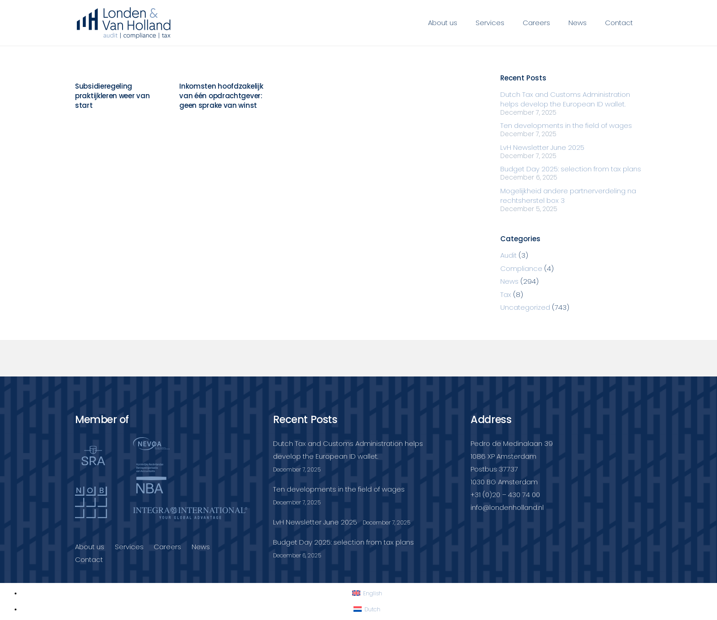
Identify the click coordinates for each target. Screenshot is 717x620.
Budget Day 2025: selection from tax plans (570, 169)
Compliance (521, 268)
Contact (89, 559)
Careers (167, 546)
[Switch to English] (367, 593)
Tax (505, 294)
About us (89, 546)
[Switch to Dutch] (366, 609)
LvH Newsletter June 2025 (542, 147)
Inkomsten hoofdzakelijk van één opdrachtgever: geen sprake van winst (221, 95)
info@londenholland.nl (507, 507)
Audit (508, 255)
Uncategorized (525, 307)
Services (129, 546)
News (509, 281)
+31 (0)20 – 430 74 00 (505, 494)
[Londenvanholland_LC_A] (123, 23)
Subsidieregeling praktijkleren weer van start (112, 95)
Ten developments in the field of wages (566, 125)
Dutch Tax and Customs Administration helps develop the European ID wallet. (565, 99)
